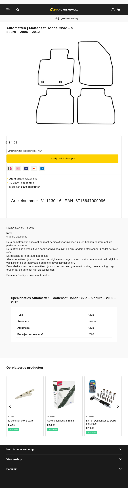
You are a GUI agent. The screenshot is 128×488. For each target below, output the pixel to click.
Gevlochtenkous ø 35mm (61, 421)
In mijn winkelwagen (62, 158)
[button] (64, 449)
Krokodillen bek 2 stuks (21, 421)
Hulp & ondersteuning (20, 449)
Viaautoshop (14, 459)
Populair (11, 469)
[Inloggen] (113, 9)
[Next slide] (118, 406)
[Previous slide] (10, 406)
